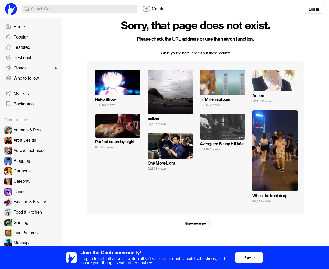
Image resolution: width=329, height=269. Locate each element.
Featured (17, 47)
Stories (31, 68)
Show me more (195, 224)
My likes (17, 94)
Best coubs (19, 57)
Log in (314, 9)
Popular (16, 37)
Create (153, 9)
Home (15, 27)
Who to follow (22, 78)
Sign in (249, 257)
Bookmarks (19, 104)
